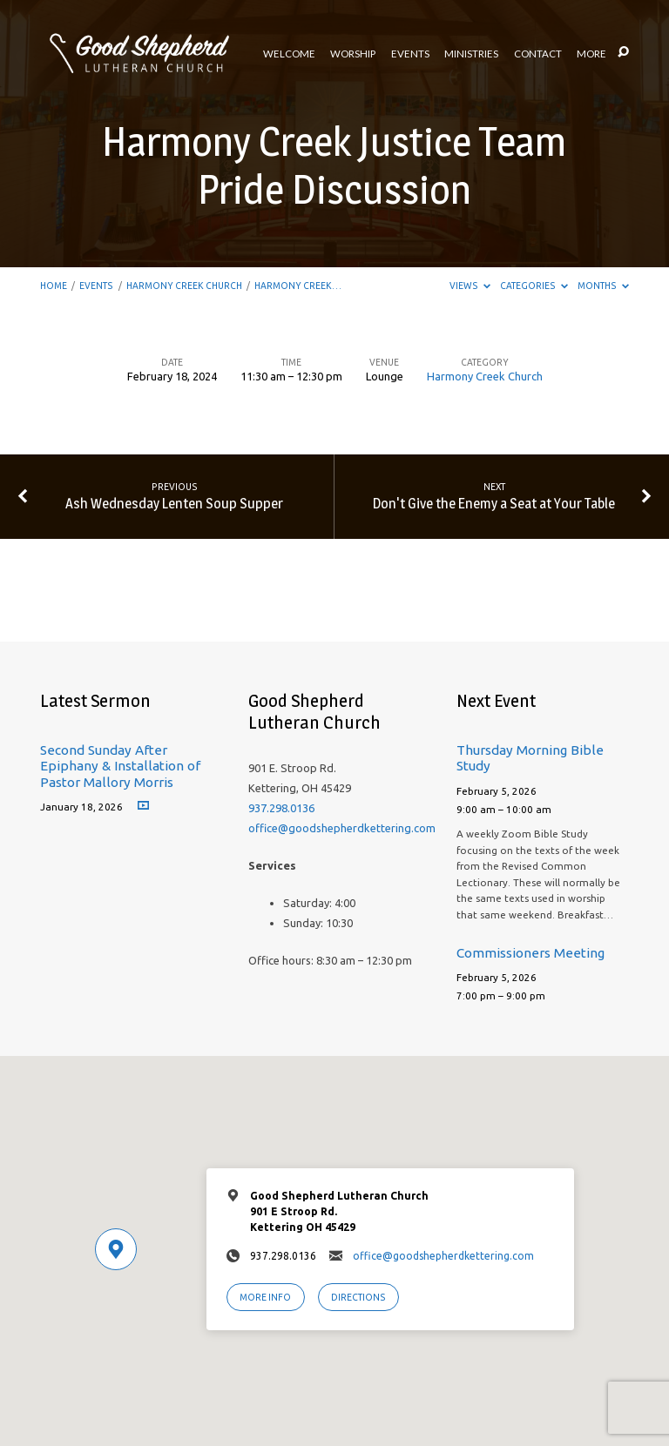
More (591, 54)
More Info (265, 1297)
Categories (534, 285)
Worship (352, 54)
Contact (538, 54)
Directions (358, 1297)
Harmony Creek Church (184, 285)
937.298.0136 (281, 808)
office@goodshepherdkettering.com (342, 828)
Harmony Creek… (297, 285)
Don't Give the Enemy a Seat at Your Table (494, 503)
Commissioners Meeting (530, 952)
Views (469, 285)
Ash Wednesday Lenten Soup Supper (174, 503)
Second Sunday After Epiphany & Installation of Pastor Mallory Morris (120, 766)
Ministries (471, 54)
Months (603, 285)
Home (53, 285)
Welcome (289, 54)
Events (410, 54)
